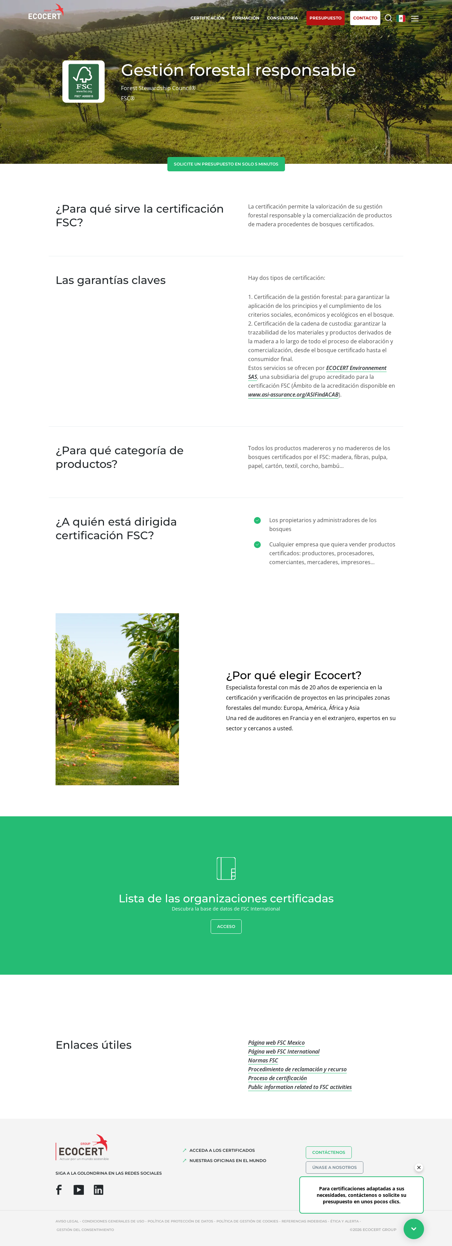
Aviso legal (67, 1221)
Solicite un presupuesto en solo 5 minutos (226, 164)
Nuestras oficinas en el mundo (228, 1160)
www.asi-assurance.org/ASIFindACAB (293, 394)
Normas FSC (263, 1060)
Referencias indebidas (304, 1221)
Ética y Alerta (344, 1221)
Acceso (226, 926)
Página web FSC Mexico (276, 1042)
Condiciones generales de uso (113, 1221)
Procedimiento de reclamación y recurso (297, 1069)
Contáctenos (328, 1152)
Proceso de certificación (277, 1078)
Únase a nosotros (334, 1167)
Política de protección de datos (180, 1221)
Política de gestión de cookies (247, 1221)
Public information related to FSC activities (300, 1087)
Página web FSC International (283, 1051)
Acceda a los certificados (222, 1150)
